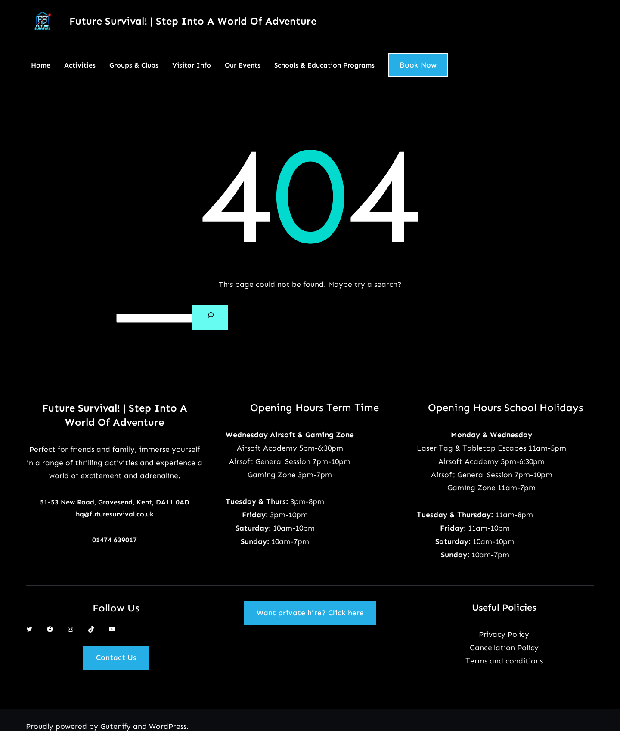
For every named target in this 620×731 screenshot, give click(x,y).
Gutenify (116, 726)
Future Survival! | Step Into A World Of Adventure (192, 21)
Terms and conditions (504, 661)
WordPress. (169, 726)
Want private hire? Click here (310, 612)
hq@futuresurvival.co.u (113, 514)
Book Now (418, 65)
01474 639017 (114, 540)
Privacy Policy (504, 634)
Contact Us (116, 657)
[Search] (210, 317)
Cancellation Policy (504, 647)
